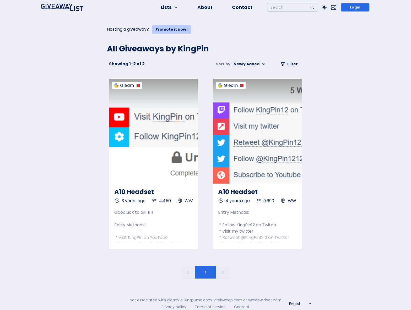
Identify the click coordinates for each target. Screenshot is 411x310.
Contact (242, 7)
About (205, 7)
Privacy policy (173, 306)
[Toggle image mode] (333, 7)
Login (355, 7)
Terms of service (210, 306)
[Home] (62, 7)
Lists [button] (169, 7)
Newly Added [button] (241, 64)
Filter (289, 64)
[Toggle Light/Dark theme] (324, 7)
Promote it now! (171, 29)
